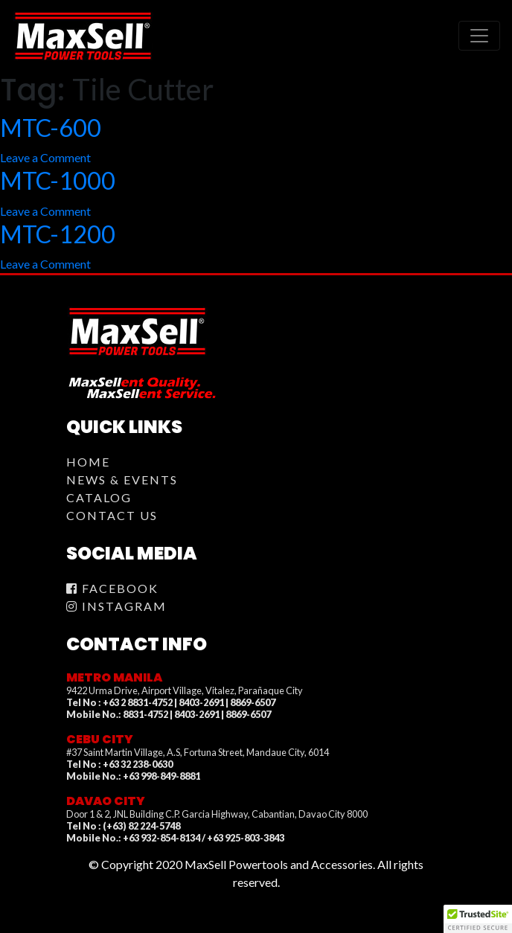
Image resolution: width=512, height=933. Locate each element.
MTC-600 (50, 127)
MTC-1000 (57, 180)
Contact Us (112, 515)
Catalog (99, 497)
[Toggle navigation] (479, 36)
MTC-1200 (57, 234)
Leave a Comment (45, 157)
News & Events (122, 479)
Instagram (116, 606)
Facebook (112, 588)
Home (88, 462)
